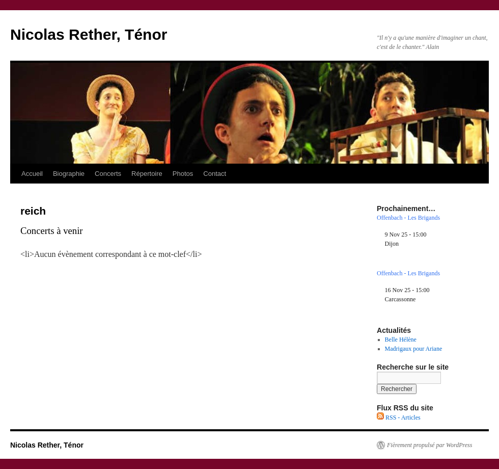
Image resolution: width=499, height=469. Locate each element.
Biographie (69, 173)
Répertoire (146, 173)
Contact (214, 173)
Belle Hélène (401, 339)
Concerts (108, 173)
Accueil (32, 173)
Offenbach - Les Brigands (408, 217)
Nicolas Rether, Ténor (88, 34)
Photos (183, 173)
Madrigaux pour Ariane (413, 348)
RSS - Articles (399, 417)
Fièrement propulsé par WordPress (429, 445)
